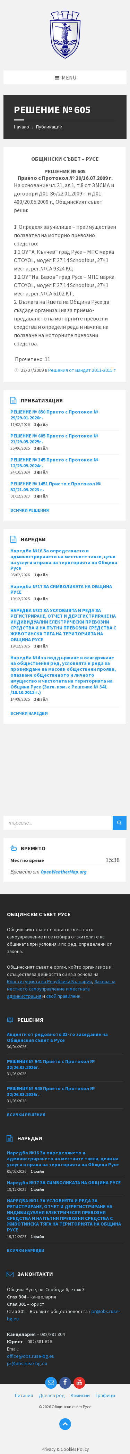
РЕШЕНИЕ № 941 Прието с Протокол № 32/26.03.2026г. (51, 1064)
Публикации (49, 127)
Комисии (80, 1395)
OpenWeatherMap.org (64, 872)
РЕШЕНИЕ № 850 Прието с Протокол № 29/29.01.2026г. (54, 415)
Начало (21, 127)
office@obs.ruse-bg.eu (30, 1356)
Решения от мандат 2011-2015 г (81, 370)
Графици (105, 1395)
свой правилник (63, 996)
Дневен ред (52, 1395)
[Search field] (65, 823)
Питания (24, 1395)
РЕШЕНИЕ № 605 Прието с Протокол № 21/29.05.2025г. (54, 439)
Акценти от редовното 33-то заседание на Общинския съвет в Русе (57, 1037)
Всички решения (29, 510)
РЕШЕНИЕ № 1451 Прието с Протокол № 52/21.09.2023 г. (55, 487)
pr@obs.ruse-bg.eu (27, 1363)
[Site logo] (65, 56)
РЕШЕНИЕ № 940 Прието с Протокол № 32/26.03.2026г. (51, 1091)
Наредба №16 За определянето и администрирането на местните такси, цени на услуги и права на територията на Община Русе (63, 559)
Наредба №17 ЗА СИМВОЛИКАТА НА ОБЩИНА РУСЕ (61, 589)
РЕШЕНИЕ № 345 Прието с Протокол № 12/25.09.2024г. (54, 463)
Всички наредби (29, 713)
